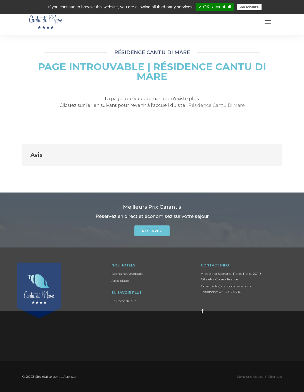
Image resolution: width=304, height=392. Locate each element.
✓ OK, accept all (214, 6)
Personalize (249, 7)
